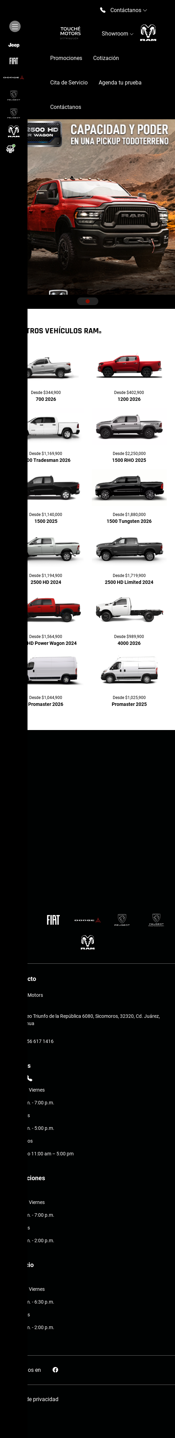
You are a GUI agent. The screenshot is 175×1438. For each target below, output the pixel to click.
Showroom (118, 33)
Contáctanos (65, 107)
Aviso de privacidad (34, 1399)
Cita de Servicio (69, 82)
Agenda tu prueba (120, 82)
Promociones (66, 58)
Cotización (106, 58)
